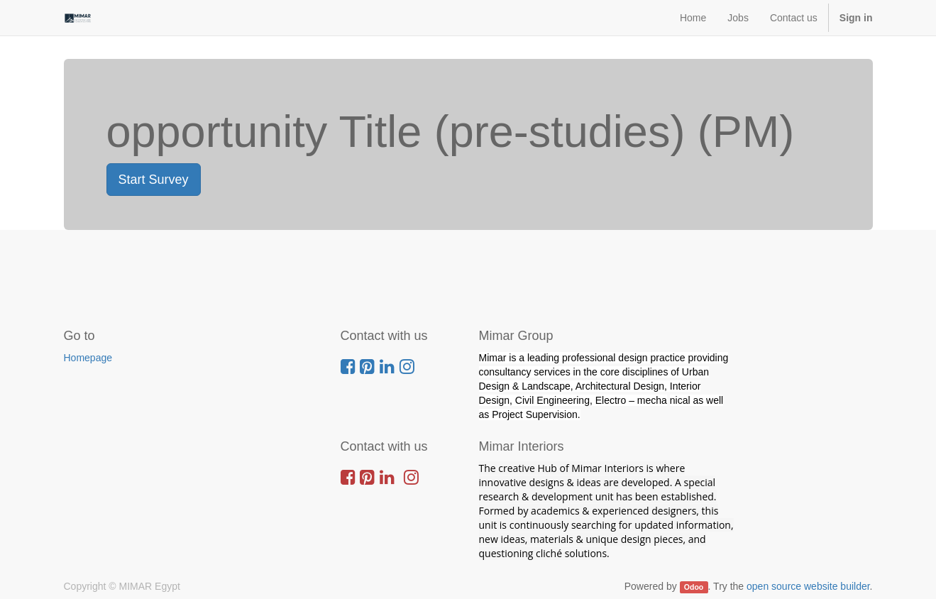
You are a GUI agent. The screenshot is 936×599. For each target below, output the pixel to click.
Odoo (693, 587)
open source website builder (808, 586)
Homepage (88, 357)
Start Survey (154, 179)
